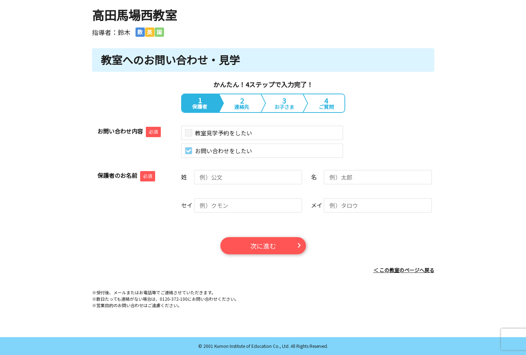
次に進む (263, 245)
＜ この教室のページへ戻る (403, 270)
